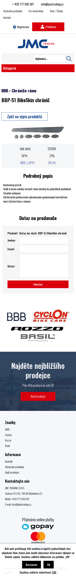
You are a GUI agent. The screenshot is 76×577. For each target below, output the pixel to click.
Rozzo (8, 440)
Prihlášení (48, 27)
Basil (7, 446)
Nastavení (31, 565)
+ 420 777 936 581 (23, 4)
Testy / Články (56, 11)
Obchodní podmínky (12, 11)
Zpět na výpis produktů (24, 116)
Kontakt (7, 17)
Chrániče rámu (24, 90)
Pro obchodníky (35, 11)
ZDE (54, 572)
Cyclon (8, 435)
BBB (4, 90)
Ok (48, 565)
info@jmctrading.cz (52, 4)
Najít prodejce (38, 396)
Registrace (21, 27)
